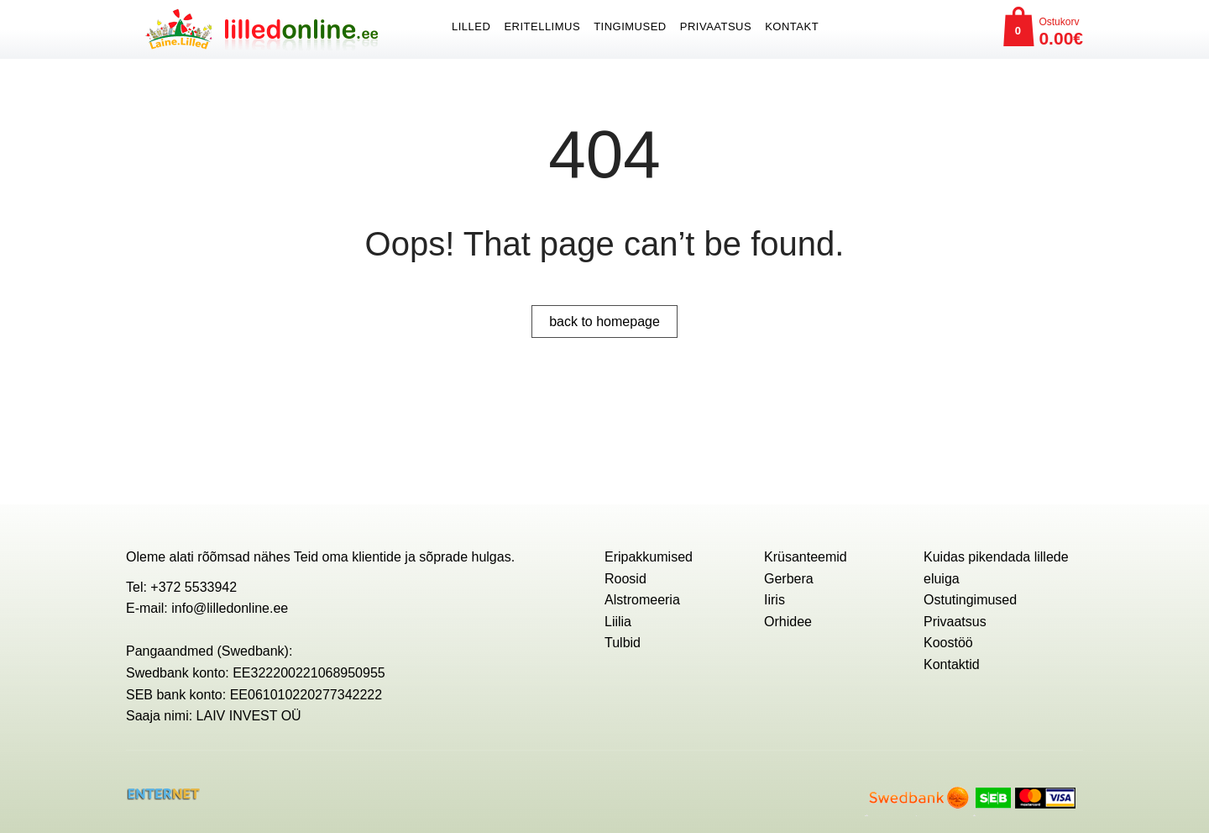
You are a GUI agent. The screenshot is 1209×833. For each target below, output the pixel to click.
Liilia (617, 621)
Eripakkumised (648, 557)
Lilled (471, 26)
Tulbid (622, 642)
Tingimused (630, 26)
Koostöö (948, 642)
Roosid (625, 579)
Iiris (774, 600)
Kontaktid (952, 664)
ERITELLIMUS (542, 26)
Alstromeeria (642, 600)
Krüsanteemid (805, 557)
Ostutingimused (970, 600)
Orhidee (788, 621)
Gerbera (789, 579)
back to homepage (604, 321)
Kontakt (792, 26)
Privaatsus (715, 26)
